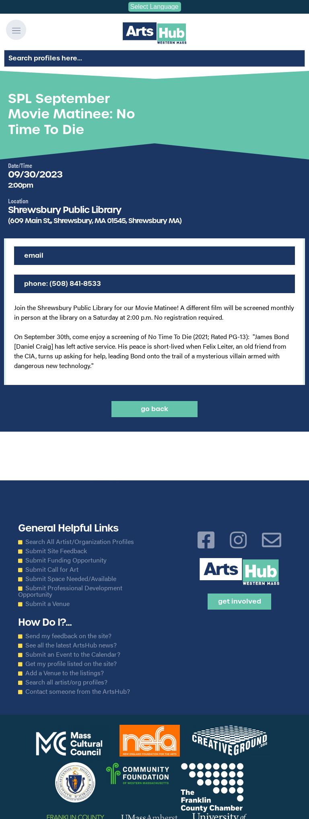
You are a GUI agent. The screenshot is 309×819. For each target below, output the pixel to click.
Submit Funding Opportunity (66, 560)
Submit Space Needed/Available (70, 578)
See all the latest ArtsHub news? (71, 645)
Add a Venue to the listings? (64, 673)
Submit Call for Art (51, 569)
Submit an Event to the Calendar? (72, 654)
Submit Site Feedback (56, 551)
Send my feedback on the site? (68, 636)
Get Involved (239, 601)
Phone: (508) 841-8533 (62, 283)
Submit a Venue (47, 603)
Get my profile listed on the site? (71, 663)
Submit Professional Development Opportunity (70, 591)
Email (33, 255)
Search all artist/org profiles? (66, 682)
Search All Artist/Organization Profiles (79, 541)
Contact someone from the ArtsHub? (77, 691)
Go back (154, 409)
